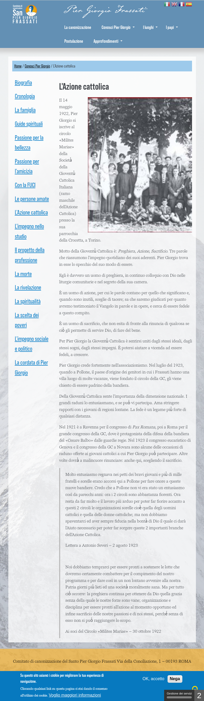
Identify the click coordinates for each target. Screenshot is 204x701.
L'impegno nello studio (29, 231)
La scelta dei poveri (27, 319)
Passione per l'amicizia (27, 166)
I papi (172, 27)
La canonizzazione (77, 27)
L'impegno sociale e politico (31, 343)
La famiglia (25, 109)
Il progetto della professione (30, 254)
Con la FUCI (25, 184)
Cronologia (25, 96)
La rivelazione (28, 287)
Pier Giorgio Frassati (104, 10)
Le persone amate (32, 198)
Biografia (23, 82)
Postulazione (73, 41)
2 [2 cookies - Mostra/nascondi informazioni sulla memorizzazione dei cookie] (199, 695)
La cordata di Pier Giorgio (31, 367)
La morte (23, 273)
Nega (175, 679)
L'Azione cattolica (31, 212)
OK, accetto (153, 679)
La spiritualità (28, 301)
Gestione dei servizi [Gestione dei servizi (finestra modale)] (179, 695)
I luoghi (150, 27)
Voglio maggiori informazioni (75, 695)
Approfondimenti (108, 41)
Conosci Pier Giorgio (118, 27)
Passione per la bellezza (29, 142)
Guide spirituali (29, 123)
